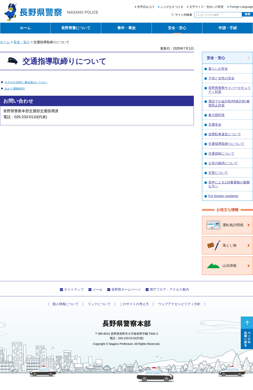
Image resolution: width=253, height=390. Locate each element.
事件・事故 (126, 28)
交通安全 (214, 124)
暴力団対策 (216, 115)
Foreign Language (241, 6)
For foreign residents (223, 196)
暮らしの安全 (218, 68)
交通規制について (221, 153)
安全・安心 (177, 28)
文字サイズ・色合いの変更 (206, 6)
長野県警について (76, 28)
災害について (218, 172)
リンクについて (99, 304)
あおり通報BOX (14, 88)
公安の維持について (223, 163)
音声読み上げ (145, 6)
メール (97, 289)
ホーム (25, 28)
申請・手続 (228, 28)
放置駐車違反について (224, 134)
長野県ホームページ (126, 289)
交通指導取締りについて (226, 144)
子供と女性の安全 (221, 78)
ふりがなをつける (171, 6)
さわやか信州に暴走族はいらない (25, 82)
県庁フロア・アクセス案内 (169, 289)
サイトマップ (74, 289)
